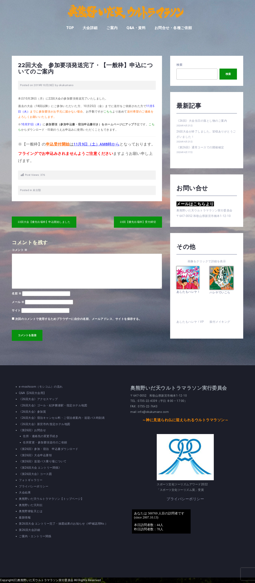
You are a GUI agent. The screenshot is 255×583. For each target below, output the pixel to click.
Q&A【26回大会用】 (32, 393)
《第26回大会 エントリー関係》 (40, 467)
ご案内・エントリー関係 (35, 536)
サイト (16, 310)
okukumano (66, 85)
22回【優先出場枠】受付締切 (138, 221)
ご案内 (112, 28)
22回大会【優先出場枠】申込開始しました (44, 221)
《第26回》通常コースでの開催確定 (200, 147)
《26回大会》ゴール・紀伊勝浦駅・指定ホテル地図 (53, 405)
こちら (108, 111)
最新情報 (25, 517)
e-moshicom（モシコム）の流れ (41, 386)
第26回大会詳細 (29, 530)
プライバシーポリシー (33, 486)
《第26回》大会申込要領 (35, 455)
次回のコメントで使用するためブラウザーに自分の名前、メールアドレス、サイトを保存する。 (78, 318)
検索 (179, 64)
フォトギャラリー (30, 480)
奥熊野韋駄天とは (30, 511)
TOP (70, 28)
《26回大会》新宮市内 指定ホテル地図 (44, 424)
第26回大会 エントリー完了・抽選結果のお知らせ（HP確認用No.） (63, 523)
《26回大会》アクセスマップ (38, 399)
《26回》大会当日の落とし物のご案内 (201, 120)
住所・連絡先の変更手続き (40, 436)
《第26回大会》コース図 (35, 474)
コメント (19, 250)
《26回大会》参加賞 (32, 411)
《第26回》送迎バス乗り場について (43, 461)
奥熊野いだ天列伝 (30, 505)
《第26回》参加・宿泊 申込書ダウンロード (48, 449)
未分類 (37, 190)
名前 (16, 293)
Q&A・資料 (136, 28)
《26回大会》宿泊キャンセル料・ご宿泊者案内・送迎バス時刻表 (62, 417)
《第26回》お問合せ (32, 430)
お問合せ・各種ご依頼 (173, 28)
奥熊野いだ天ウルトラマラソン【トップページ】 (51, 498)
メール (18, 302)
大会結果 (25, 492)
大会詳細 (90, 28)
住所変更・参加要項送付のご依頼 (45, 442)
